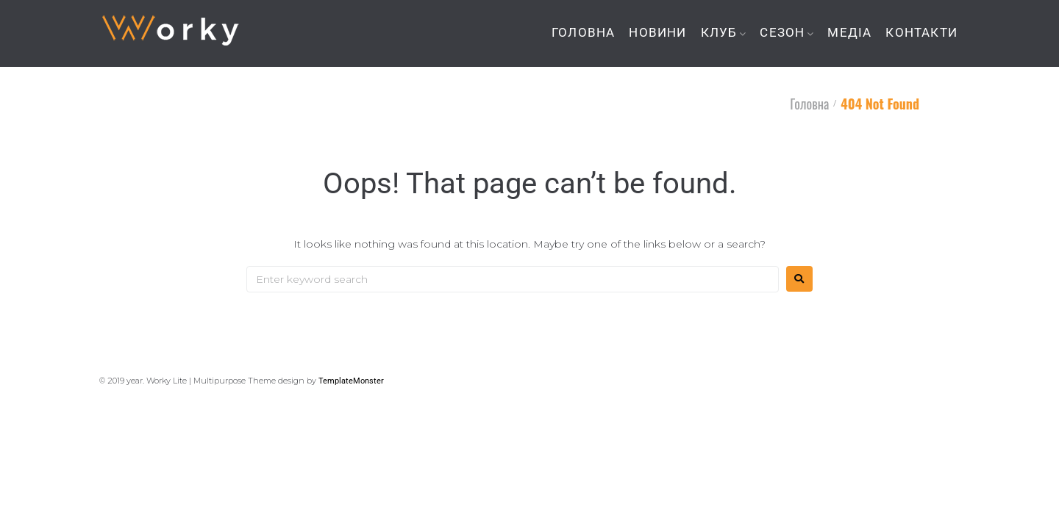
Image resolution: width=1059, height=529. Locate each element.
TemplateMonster (351, 381)
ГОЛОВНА (583, 32)
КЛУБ (719, 32)
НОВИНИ (657, 32)
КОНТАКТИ (921, 32)
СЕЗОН (782, 32)
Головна (809, 103)
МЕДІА (849, 32)
